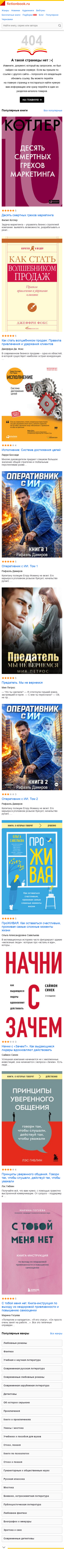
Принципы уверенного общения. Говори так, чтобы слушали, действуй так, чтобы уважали (31, 1178)
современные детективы (19, 1538)
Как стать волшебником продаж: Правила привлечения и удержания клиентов (31, 342)
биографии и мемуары (17, 1521)
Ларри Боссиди (10, 454)
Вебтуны (40, 10)
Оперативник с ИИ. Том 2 (20, 799)
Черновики (7, 19)
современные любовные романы (24, 1377)
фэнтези (9, 1351)
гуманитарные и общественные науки (26, 1470)
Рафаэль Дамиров (12, 571)
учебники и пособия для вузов (22, 1436)
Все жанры (56, 1333)
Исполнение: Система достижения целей (31, 450)
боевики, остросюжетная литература (26, 1496)
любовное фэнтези (15, 1513)
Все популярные (53, 110)
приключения (12, 1411)
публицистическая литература (22, 1504)
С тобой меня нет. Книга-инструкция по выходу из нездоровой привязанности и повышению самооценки (30, 1307)
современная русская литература (24, 1368)
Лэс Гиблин (8, 1186)
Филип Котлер (10, 220)
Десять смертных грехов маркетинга (28, 215)
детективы (10, 1394)
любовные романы (15, 1343)
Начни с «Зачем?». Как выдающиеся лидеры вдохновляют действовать (28, 1048)
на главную (31, 99)
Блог (41, 15)
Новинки (15, 10)
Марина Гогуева (11, 1315)
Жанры (5, 10)
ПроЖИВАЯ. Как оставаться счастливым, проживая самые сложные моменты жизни (31, 926)
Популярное (52, 15)
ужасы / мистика (14, 1428)
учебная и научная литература (22, 1360)
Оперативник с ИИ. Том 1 (20, 566)
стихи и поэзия (13, 1462)
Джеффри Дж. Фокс (13, 349)
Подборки (28, 15)
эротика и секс (13, 1530)
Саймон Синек (10, 1055)
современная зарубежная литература (26, 1385)
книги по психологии (16, 1453)
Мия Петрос (8, 687)
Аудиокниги (28, 10)
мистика (9, 1487)
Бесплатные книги (11, 15)
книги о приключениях (17, 1419)
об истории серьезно (17, 1402)
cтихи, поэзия (12, 1445)
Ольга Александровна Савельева (20, 935)
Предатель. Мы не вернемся (22, 682)
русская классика (14, 1479)
